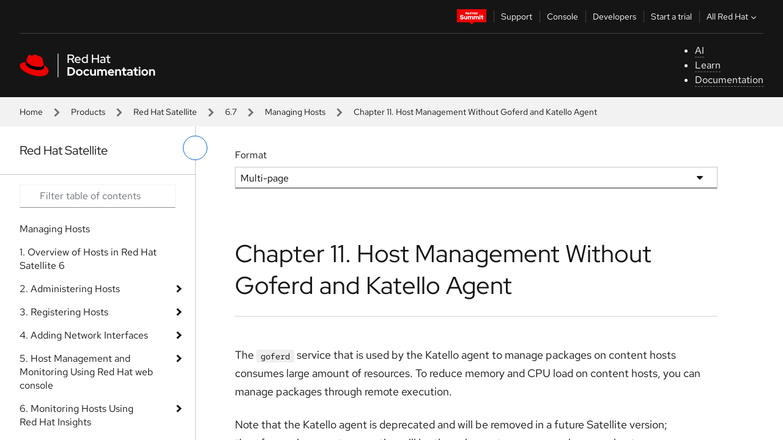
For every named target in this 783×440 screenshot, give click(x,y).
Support (516, 16)
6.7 (231, 111)
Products (88, 111)
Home (31, 111)
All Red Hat (733, 16)
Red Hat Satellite (165, 111)
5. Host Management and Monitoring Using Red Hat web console (86, 372)
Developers (614, 16)
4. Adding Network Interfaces (84, 335)
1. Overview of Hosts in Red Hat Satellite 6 (88, 259)
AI (699, 50)
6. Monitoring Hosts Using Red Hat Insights (76, 415)
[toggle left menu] (195, 148)
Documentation (729, 79)
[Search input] (98, 196)
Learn (708, 65)
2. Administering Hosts (70, 288)
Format (251, 154)
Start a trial (671, 16)
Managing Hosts (295, 111)
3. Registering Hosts (64, 312)
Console (562, 16)
